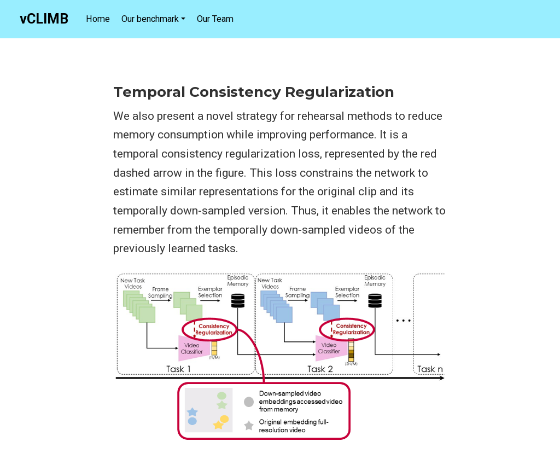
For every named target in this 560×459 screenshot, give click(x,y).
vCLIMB (44, 19)
